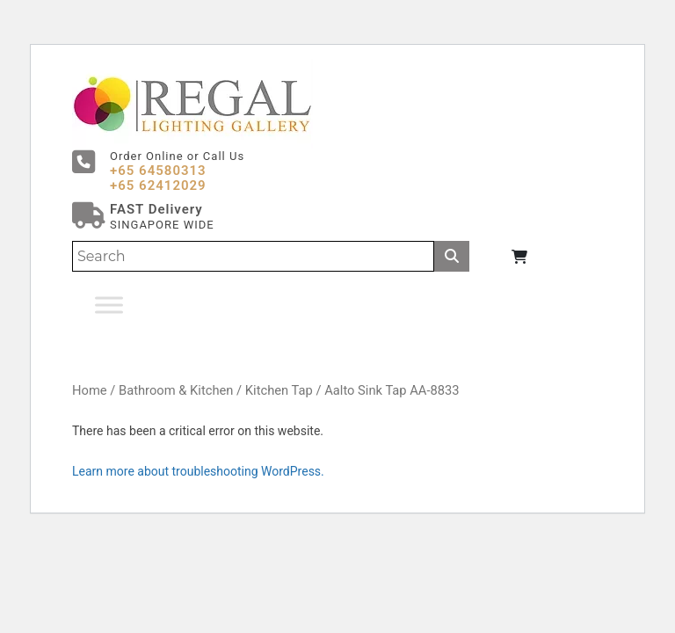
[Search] (253, 256)
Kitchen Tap (279, 390)
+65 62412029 (158, 185)
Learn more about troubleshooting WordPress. (198, 471)
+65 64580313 (158, 170)
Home (89, 390)
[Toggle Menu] (109, 304)
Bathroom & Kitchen (176, 390)
